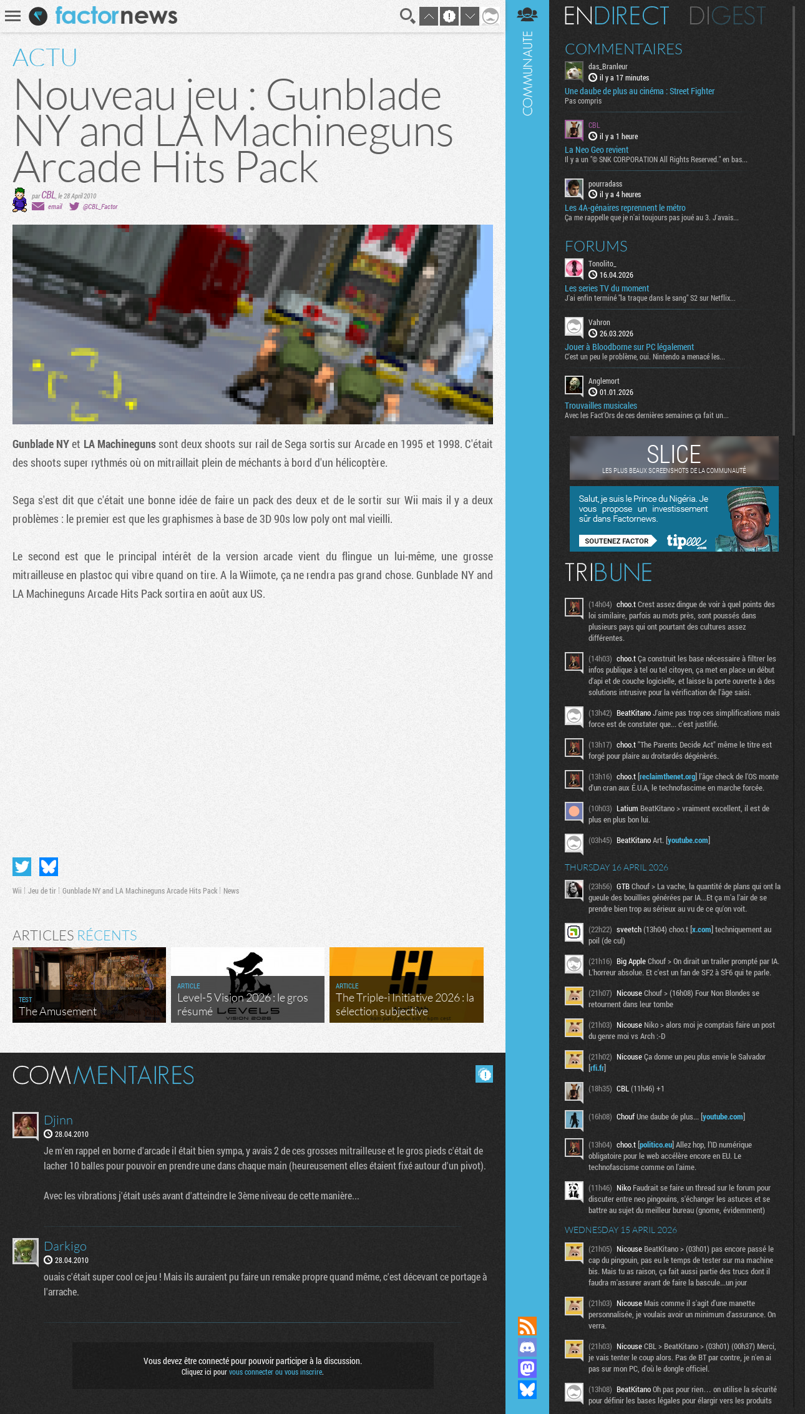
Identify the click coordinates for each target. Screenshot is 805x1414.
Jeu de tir (42, 890)
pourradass (605, 183)
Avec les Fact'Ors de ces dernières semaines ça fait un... (647, 415)
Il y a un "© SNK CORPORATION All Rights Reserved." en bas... (656, 159)
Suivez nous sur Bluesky (527, 1389)
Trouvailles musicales (601, 406)
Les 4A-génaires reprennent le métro (625, 208)
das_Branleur (608, 66)
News (231, 890)
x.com (701, 929)
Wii (17, 890)
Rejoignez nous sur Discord (527, 1347)
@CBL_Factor (100, 206)
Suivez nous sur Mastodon (527, 1368)
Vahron (599, 322)
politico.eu (656, 1144)
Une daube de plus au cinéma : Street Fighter (640, 91)
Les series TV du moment (607, 288)
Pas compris (583, 100)
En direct (617, 15)
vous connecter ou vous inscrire (275, 1372)
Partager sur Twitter (21, 866)
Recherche (408, 16)
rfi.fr (597, 1067)
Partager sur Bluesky (48, 866)
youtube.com (688, 840)
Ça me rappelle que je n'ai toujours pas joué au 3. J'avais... (652, 217)
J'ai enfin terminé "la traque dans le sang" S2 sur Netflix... (650, 298)
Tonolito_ (602, 263)
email (55, 206)
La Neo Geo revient (596, 150)
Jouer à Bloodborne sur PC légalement (629, 347)
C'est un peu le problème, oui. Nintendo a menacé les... (645, 356)
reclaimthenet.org (667, 776)
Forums (596, 245)
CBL (48, 194)
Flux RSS (527, 1326)
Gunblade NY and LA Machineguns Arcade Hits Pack (139, 890)
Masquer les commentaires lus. (484, 1074)
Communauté (527, 646)
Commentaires (624, 48)
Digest (728, 15)
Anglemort (604, 381)
